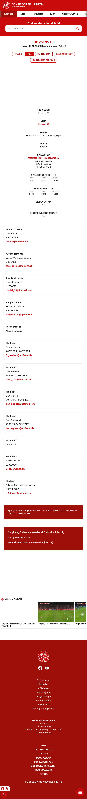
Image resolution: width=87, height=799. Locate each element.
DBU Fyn (43, 754)
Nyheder (43, 684)
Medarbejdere (43, 692)
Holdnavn (43, 110)
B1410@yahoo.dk (15, 469)
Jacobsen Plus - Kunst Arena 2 (43, 158)
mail (74, 511)
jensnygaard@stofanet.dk (20, 428)
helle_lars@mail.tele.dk (18, 380)
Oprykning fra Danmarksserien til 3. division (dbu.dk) (36, 532)
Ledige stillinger (43, 697)
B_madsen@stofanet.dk (19, 355)
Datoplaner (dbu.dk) (19, 538)
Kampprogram (43, 54)
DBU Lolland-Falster (43, 766)
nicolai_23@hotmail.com (19, 290)
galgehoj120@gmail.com (19, 315)
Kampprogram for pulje (43, 60)
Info (30, 54)
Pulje (43, 144)
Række (43, 133)
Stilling (18, 54)
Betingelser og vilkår (43, 709)
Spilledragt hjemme (43, 175)
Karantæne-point (64, 54)
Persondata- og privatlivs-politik (43, 782)
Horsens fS (43, 124)
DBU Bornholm (43, 750)
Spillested (43, 155)
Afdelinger (43, 688)
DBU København (43, 762)
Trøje (31, 178)
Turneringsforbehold (43, 213)
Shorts (43, 178)
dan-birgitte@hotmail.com (20, 404)
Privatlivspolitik (43, 701)
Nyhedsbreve (43, 680)
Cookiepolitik (43, 705)
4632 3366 (25, 514)
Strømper (56, 178)
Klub (43, 121)
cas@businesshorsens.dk (19, 266)
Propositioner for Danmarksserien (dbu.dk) (30, 543)
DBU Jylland (43, 758)
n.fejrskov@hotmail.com (19, 493)
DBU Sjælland (43, 770)
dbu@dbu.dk (45, 733)
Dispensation (44, 202)
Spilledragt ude (43, 189)
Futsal (43, 774)
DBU (43, 746)
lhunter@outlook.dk (17, 242)
